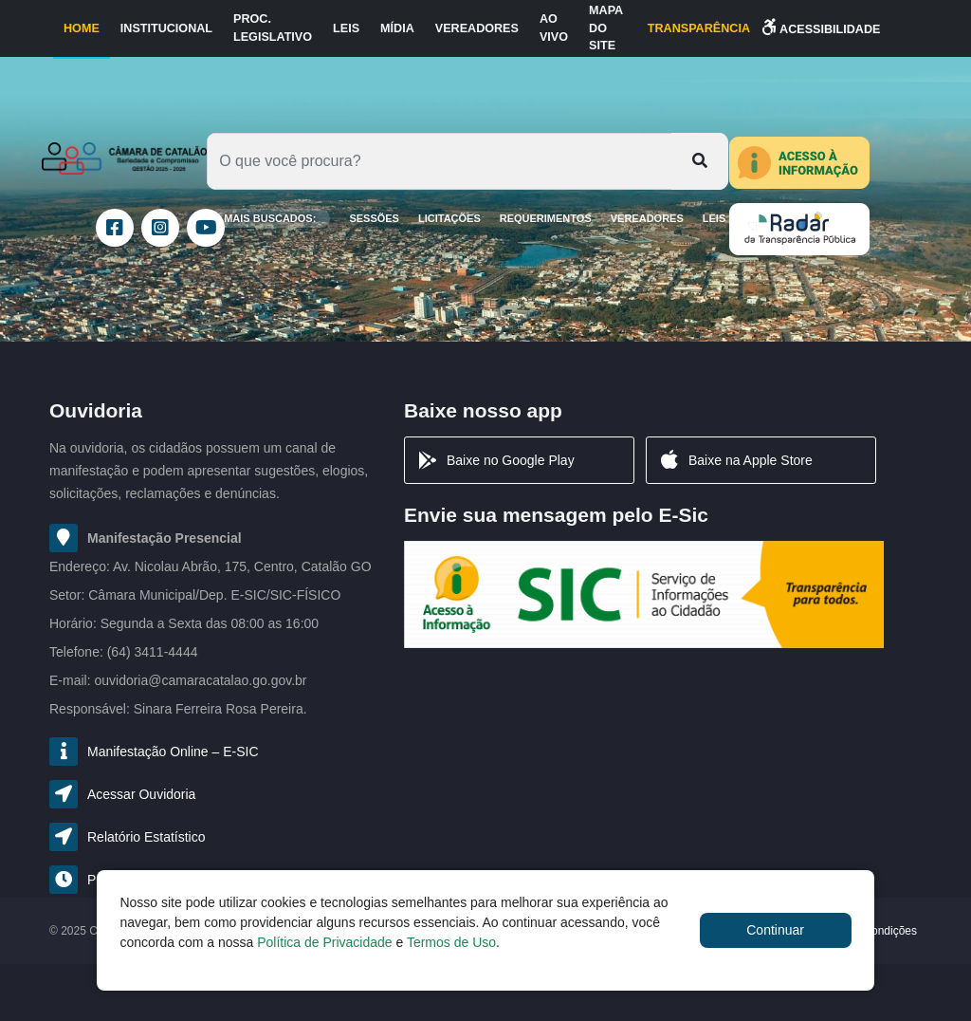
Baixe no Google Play (495, 460)
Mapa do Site (606, 28)
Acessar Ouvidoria (141, 794)
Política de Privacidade (324, 942)
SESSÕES (374, 218)
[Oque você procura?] (439, 161)
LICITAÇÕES (449, 218)
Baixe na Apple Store (735, 460)
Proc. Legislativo (272, 28)
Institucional (166, 28)
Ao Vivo (554, 28)
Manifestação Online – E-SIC (173, 751)
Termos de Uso (451, 942)
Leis (346, 28)
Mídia (397, 28)
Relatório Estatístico (146, 837)
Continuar (775, 929)
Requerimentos (546, 218)
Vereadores (477, 28)
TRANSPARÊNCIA (699, 28)
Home (82, 28)
